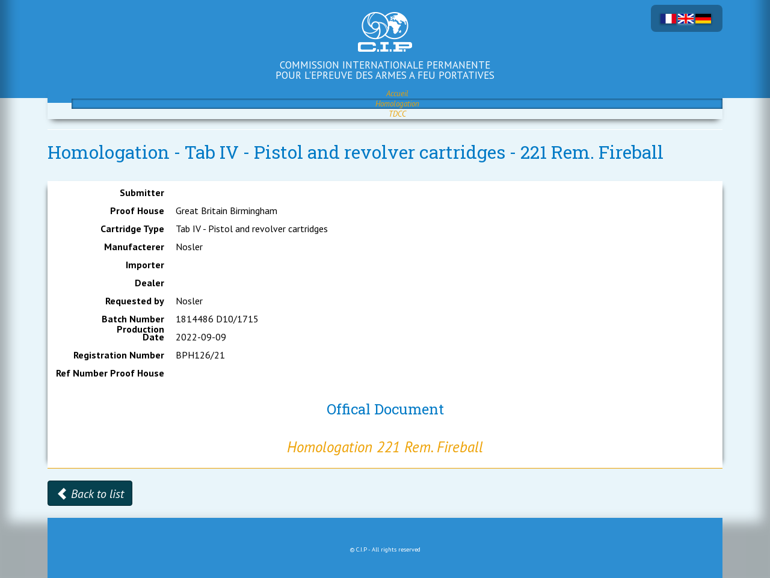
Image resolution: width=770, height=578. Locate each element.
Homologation (397, 104)
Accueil (397, 93)
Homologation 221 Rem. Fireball (385, 447)
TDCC (397, 114)
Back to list (90, 494)
